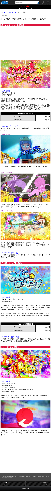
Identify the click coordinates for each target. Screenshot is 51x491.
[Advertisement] (25, 44)
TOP (4, 12)
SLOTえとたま (12, 12)
